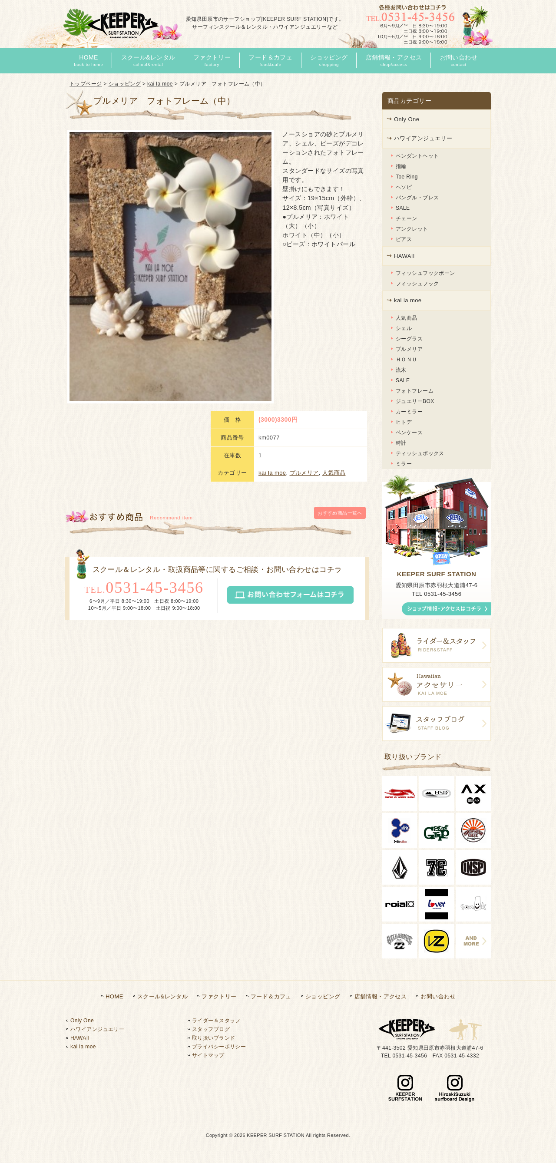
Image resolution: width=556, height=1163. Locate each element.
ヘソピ (404, 187)
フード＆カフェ (271, 996)
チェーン (406, 218)
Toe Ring (407, 177)
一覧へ (340, 339)
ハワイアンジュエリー (423, 138)
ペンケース (409, 433)
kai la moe (160, 84)
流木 (401, 370)
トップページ (86, 84)
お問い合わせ (438, 996)
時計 (401, 443)
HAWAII (404, 256)
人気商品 (334, 278)
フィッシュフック (417, 284)
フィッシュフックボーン (425, 273)
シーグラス (409, 339)
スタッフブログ (211, 1029)
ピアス (404, 239)
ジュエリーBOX (415, 401)
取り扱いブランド (213, 1038)
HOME (114, 996)
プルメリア (304, 278)
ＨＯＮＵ (406, 360)
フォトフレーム (415, 391)
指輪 (401, 166)
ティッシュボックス (420, 453)
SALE (403, 208)
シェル (404, 328)
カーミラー (409, 412)
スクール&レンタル (162, 996)
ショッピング (125, 84)
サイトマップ (208, 1055)
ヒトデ (404, 422)
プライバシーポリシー (219, 1047)
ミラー (404, 464)
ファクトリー (219, 996)
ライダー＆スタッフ (216, 1021)
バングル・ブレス (417, 198)
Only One (406, 119)
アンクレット (412, 229)
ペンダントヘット (417, 156)
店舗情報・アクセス (380, 996)
